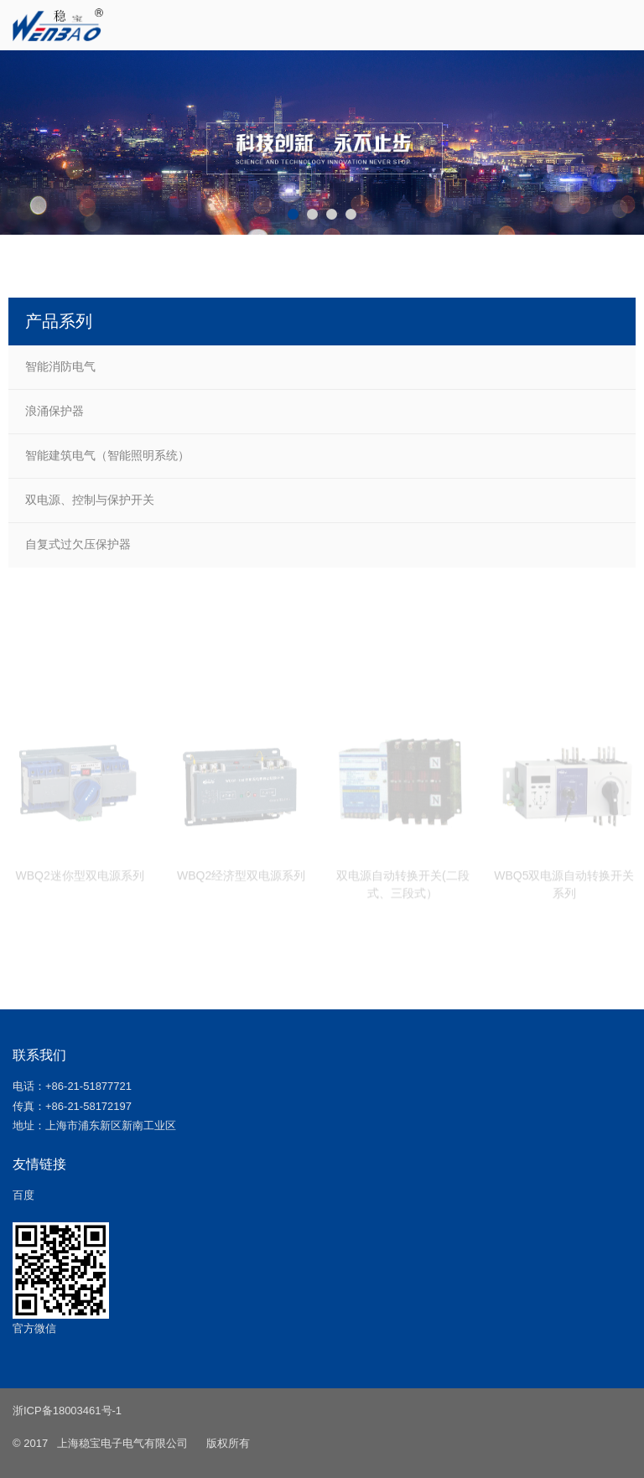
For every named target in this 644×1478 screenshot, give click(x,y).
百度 (23, 1195)
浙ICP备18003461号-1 (67, 1410)
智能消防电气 (60, 366)
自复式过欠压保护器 (78, 544)
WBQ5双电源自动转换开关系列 (564, 889)
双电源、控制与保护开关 (89, 499)
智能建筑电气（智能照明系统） (107, 455)
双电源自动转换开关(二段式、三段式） (403, 889)
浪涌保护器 (54, 410)
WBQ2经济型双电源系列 (241, 880)
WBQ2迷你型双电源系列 (79, 880)
